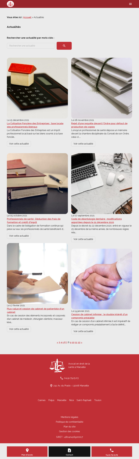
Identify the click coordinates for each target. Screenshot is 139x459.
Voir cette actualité (19, 143)
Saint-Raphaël (84, 400)
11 (76, 342)
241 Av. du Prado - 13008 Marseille (71, 385)
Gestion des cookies (69, 431)
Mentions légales (69, 417)
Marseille (61, 400)
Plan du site (69, 426)
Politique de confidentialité (69, 422)
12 (79, 342)
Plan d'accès (27, 455)
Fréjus (51, 400)
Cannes (42, 400)
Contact (69, 455)
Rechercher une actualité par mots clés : (30, 38)
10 (73, 342)
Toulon (97, 400)
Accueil (27, 17)
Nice (71, 400)
